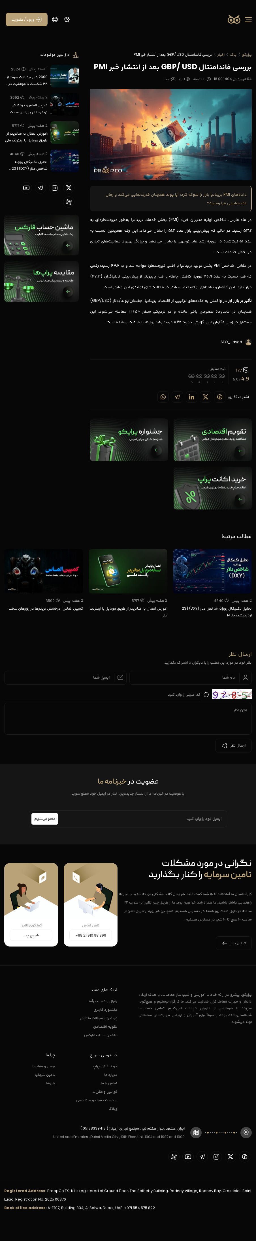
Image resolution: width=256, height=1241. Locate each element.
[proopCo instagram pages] (54, 187)
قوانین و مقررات (104, 1091)
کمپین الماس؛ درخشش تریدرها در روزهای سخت (29, 108)
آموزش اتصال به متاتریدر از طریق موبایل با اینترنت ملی (26, 137)
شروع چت (31, 935)
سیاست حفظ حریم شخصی (96, 1100)
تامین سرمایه (45, 1074)
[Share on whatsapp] (163, 397)
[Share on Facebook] (219, 397)
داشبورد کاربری (105, 1009)
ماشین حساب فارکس (100, 1035)
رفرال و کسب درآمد (102, 1001)
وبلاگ (112, 1108)
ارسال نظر (233, 745)
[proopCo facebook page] (244, 1156)
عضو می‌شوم (44, 819)
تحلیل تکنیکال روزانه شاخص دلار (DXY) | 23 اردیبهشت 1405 (30, 165)
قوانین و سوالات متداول (98, 1018)
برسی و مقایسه (43, 1066)
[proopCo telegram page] (40, 187)
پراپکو (247, 54)
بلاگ (233, 54)
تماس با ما (109, 1083)
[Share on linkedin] (191, 397)
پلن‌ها (50, 1083)
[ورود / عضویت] (27, 19)
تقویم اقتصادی (105, 1026)
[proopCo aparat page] (68, 202)
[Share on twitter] (205, 397)
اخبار (221, 54)
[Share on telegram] (177, 397)
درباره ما (110, 1074)
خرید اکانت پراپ (105, 1066)
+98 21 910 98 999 (90, 935)
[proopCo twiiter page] (68, 187)
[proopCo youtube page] (26, 187)
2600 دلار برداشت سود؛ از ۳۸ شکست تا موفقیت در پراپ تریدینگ (27, 80)
